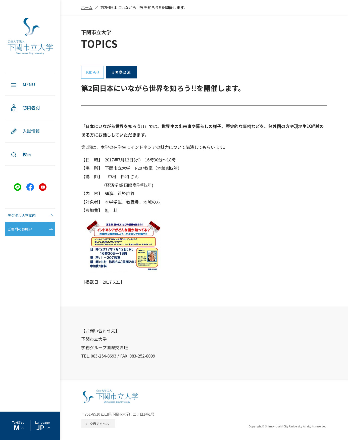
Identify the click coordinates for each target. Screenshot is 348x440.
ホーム (86, 7)
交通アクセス (99, 423)
